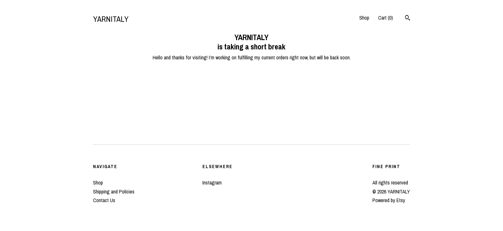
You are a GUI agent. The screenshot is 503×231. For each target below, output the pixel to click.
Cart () (385, 17)
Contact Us (104, 200)
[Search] (407, 18)
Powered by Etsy (388, 200)
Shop (364, 17)
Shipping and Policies (113, 191)
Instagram (212, 182)
